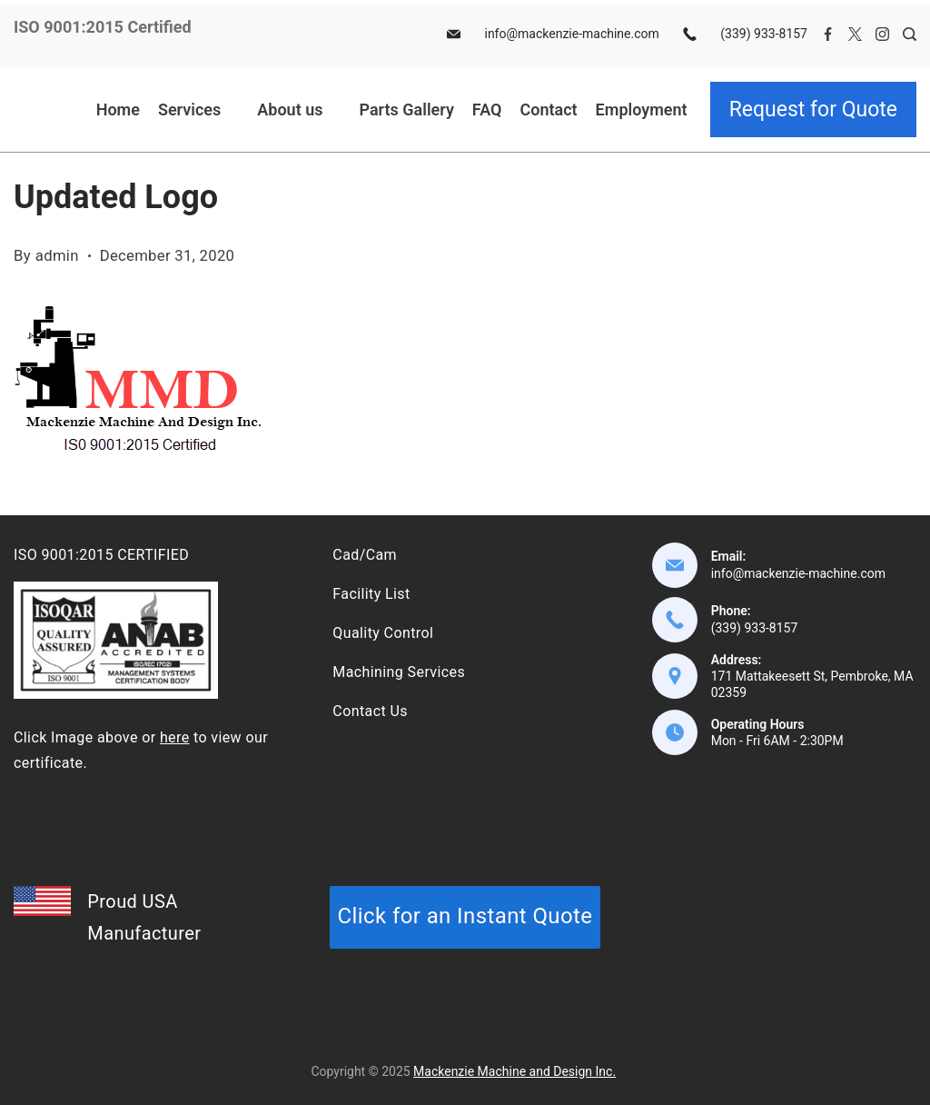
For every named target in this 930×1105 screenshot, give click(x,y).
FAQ (487, 109)
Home (118, 109)
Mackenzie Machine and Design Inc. (514, 1071)
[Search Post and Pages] (909, 34)
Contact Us (370, 711)
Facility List (371, 593)
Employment (642, 109)
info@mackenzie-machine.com (571, 33)
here (175, 737)
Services (198, 109)
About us (299, 109)
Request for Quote (813, 109)
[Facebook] (828, 34)
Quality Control (382, 633)
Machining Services (398, 672)
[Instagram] (882, 34)
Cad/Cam (364, 554)
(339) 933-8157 (763, 33)
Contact (548, 109)
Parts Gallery (406, 109)
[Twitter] (855, 34)
